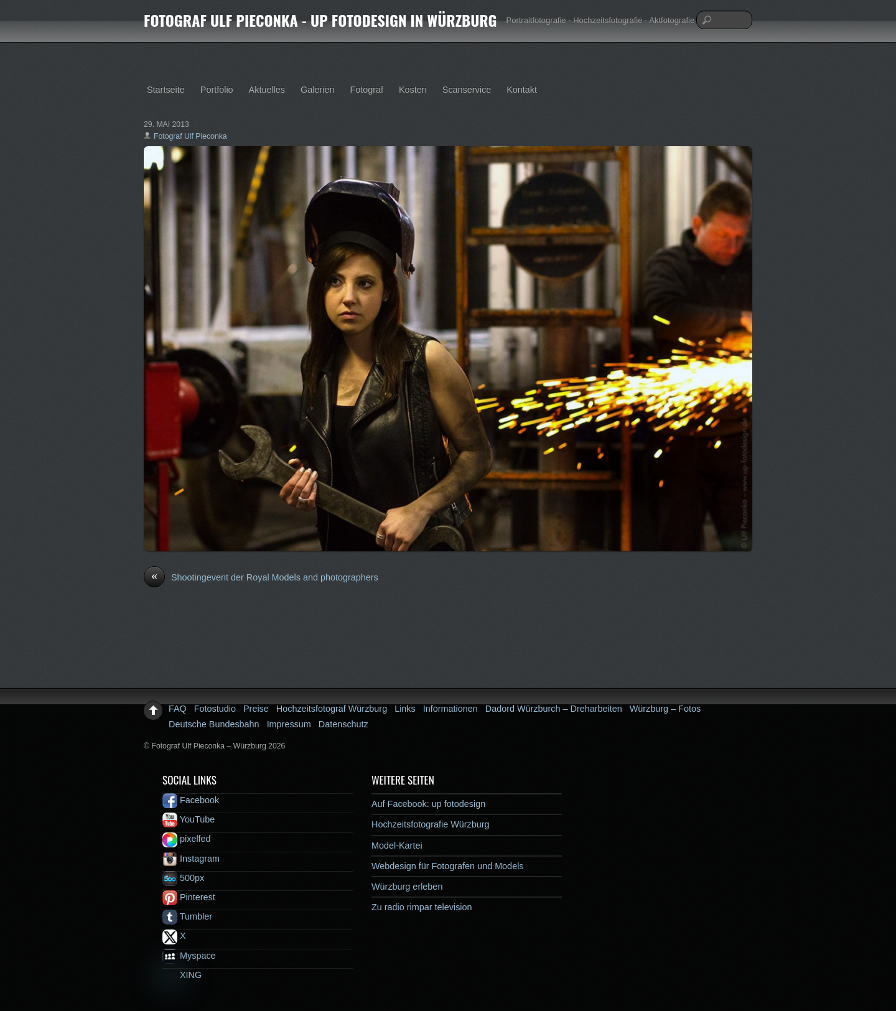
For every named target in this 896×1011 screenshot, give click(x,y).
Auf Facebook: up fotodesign (428, 804)
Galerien (317, 90)
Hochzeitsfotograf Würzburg (331, 709)
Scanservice (466, 90)
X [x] (174, 936)
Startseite (166, 90)
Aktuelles (267, 90)
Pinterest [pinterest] (188, 897)
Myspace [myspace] (189, 956)
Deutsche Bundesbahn (214, 724)
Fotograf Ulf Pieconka (190, 136)
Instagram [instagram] (191, 859)
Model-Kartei (396, 845)
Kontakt (521, 90)
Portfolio (216, 90)
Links (405, 709)
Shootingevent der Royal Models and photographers (261, 578)
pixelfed (186, 839)
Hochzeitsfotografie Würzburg (430, 824)
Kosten (413, 90)
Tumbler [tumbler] (187, 916)
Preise (256, 709)
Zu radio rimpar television (421, 907)
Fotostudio (215, 709)
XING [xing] (182, 975)
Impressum (289, 724)
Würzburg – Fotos (665, 709)
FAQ (178, 709)
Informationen (450, 709)
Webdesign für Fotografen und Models (447, 866)
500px (183, 878)
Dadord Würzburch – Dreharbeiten (553, 709)
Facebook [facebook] (190, 800)
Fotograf (366, 90)
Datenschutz (343, 724)
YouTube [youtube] (188, 819)
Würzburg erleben (406, 887)
